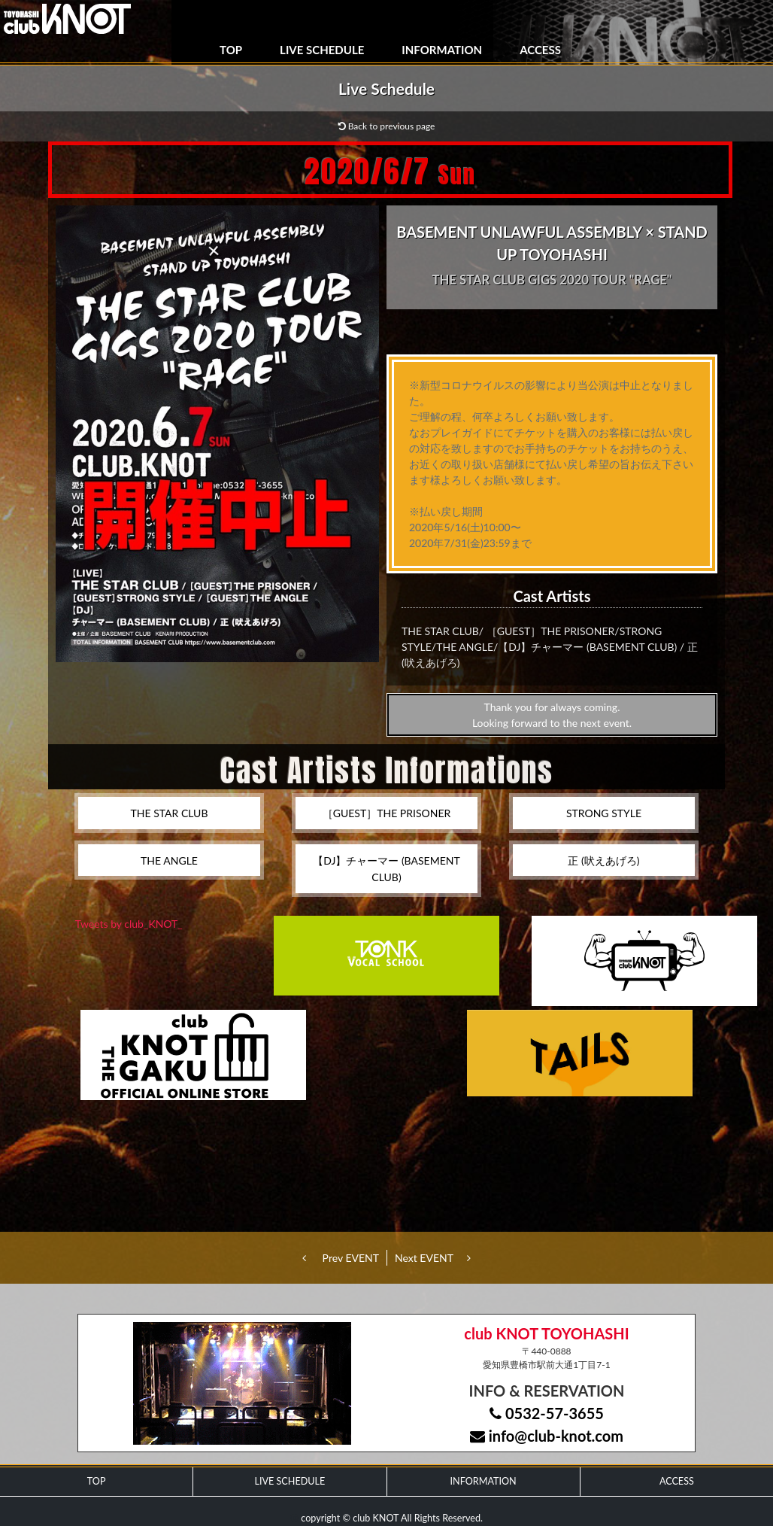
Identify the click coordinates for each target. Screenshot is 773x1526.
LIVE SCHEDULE (322, 49)
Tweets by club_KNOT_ (129, 923)
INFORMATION (442, 49)
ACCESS (540, 49)
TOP (231, 49)
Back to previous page (386, 126)
